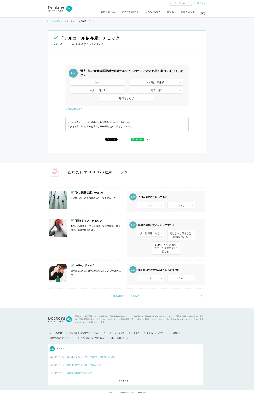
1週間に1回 (155, 90)
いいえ (180, 205)
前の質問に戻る (75, 109)
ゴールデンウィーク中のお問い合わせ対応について (93, 356)
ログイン (201, 3)
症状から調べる (130, 12)
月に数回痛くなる (150, 233)
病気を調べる (108, 12)
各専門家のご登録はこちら (61, 338)
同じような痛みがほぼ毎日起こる (180, 235)
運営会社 (177, 333)
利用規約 (135, 333)
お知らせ (57, 348)
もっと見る (123, 380)
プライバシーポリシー (156, 333)
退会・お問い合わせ (119, 338)
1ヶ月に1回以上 (97, 90)
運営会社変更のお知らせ (79, 372)
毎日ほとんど (126, 98)
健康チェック (187, 12)
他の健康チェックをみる (126, 296)
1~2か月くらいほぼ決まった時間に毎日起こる (165, 248)
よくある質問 (56, 333)
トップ (50, 21)
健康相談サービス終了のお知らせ (84, 364)
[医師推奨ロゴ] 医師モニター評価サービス (87, 333)
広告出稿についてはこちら (92, 338)
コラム (170, 12)
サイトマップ (118, 333)
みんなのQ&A (152, 12)
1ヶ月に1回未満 (155, 82)
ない (97, 82)
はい (150, 205)
